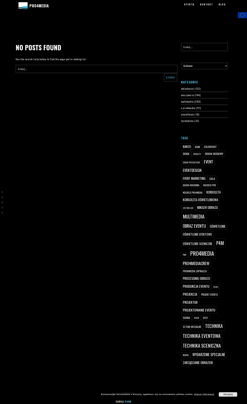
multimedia (187, 101)
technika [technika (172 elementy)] (214, 325)
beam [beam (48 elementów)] (197, 147)
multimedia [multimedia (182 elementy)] (194, 216)
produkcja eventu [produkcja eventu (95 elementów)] (196, 286)
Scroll (123, 401)
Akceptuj (228, 394)
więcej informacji (204, 394)
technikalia (187, 121)
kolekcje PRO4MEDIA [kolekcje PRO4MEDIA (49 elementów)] (193, 192)
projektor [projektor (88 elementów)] (190, 302)
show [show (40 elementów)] (196, 317)
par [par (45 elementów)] (184, 254)
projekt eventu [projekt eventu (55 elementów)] (209, 294)
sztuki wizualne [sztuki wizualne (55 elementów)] (192, 327)
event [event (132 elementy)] (208, 161)
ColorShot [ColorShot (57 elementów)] (210, 147)
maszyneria (187, 95)
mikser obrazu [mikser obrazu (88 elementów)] (207, 207)
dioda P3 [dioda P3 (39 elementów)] (197, 154)
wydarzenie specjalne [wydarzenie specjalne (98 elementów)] (208, 354)
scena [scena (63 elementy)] (186, 317)
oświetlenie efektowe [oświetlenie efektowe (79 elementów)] (197, 234)
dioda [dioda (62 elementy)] (186, 154)
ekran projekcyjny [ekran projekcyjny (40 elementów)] (191, 162)
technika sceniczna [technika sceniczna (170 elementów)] (202, 345)
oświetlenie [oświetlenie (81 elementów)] (217, 226)
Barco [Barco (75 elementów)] (187, 146)
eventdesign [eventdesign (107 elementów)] (192, 170)
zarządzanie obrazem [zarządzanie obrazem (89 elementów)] (198, 362)
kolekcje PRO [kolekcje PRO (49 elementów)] (209, 185)
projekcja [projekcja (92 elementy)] (190, 294)
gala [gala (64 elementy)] (212, 178)
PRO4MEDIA (39, 5)
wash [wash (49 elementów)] (186, 355)
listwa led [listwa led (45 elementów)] (188, 208)
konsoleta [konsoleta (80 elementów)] (213, 192)
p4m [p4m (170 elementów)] (220, 242)
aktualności (187, 88)
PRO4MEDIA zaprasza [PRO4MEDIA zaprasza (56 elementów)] (195, 271)
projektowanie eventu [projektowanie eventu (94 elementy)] (199, 310)
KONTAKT (206, 4)
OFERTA (189, 4)
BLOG (222, 4)
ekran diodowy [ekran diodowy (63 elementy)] (214, 153)
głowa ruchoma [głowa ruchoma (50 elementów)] (191, 185)
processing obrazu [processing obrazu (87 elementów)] (196, 278)
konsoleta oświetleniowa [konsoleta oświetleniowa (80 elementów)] (200, 199)
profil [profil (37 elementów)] (215, 286)
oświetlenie (187, 114)
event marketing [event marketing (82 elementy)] (194, 178)
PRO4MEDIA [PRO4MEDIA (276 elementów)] (202, 253)
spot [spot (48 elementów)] (205, 318)
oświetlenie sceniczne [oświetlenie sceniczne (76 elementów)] (197, 243)
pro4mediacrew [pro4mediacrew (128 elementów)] (196, 263)
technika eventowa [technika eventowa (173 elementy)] (201, 335)
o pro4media (188, 108)
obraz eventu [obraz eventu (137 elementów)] (194, 226)
